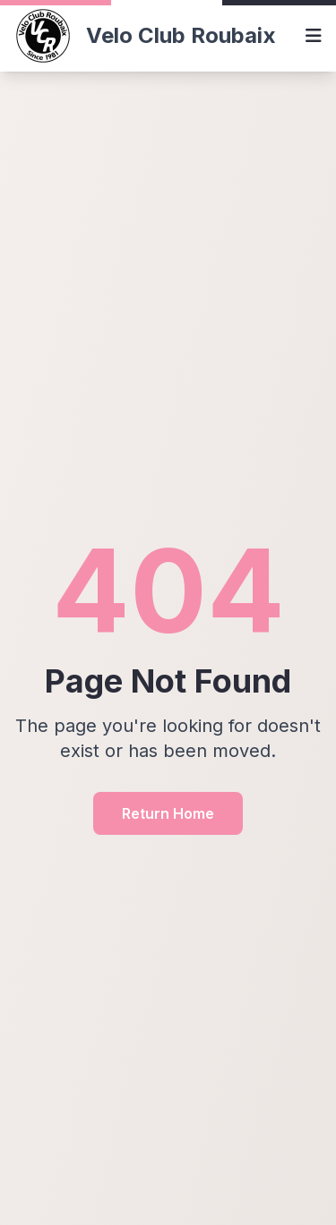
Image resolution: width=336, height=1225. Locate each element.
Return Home (168, 813)
